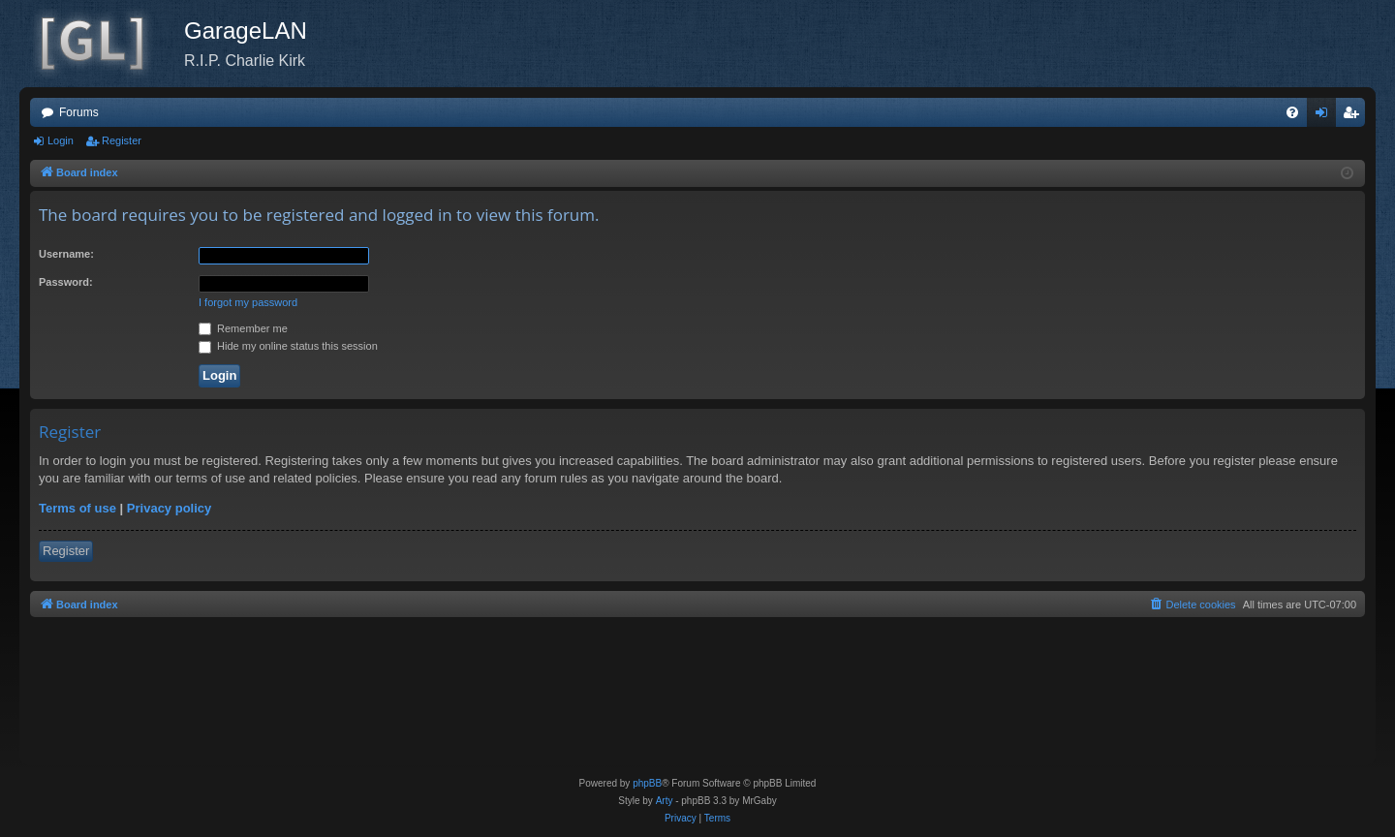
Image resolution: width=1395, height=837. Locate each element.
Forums (79, 112)
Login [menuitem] (1326, 116)
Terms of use (77, 508)
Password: (66, 282)
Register (121, 140)
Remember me (243, 328)
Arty (664, 800)
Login (60, 140)
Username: (66, 254)
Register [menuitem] (1355, 116)
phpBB (647, 783)
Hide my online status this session (288, 346)
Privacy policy (169, 508)
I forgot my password (248, 302)
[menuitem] (1292, 112)
